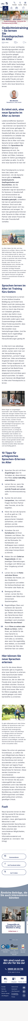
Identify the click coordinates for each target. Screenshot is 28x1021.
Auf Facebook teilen (12, 864)
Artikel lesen (13, 931)
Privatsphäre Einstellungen (14, 994)
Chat (5, 979)
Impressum (14, 989)
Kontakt (3, 986)
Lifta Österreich (15, 991)
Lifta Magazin (6, 19)
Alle (1, 7)
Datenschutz (14, 986)
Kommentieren (11, 856)
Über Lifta (4, 991)
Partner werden (5, 993)
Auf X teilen (11, 872)
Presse (13, 996)
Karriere (3, 989)
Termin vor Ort (22, 979)
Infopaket (14, 979)
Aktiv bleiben (17, 19)
